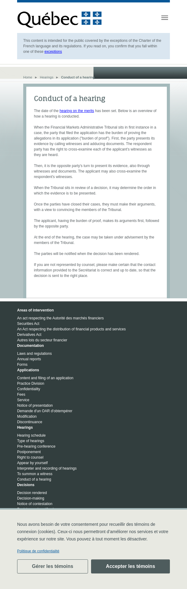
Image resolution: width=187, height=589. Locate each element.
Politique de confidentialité (38, 551)
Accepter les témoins (130, 566)
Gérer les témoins (52, 566)
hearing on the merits (77, 111)
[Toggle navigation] (165, 18)
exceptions (53, 51)
